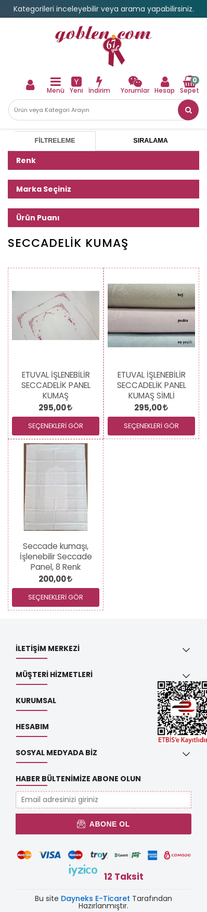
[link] (103, 46)
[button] (188, 109)
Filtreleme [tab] (55, 140)
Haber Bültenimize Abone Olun (78, 778)
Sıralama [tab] (150, 140)
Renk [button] (26, 160)
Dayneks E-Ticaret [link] (95, 898)
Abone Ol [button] (103, 824)
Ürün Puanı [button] (38, 218)
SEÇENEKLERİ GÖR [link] (55, 425)
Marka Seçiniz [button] (43, 189)
